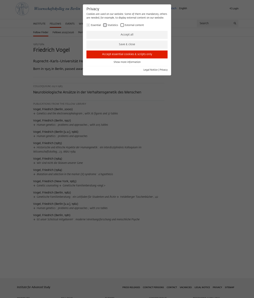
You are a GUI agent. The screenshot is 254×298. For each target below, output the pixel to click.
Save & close (127, 44)
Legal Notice (150, 70)
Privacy (164, 70)
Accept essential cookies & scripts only (127, 54)
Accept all (127, 34)
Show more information (127, 62)
